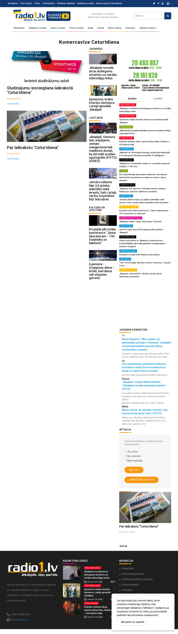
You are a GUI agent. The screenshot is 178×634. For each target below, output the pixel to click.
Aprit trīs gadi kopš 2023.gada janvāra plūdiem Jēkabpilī (144, 222)
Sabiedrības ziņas (128, 240)
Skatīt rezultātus (141, 468)
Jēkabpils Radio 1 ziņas (131, 211)
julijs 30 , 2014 (126, 536)
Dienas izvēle (126, 126)
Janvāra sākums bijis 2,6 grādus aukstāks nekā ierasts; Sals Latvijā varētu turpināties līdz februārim (102, 213)
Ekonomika (125, 248)
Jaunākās (132, 98)
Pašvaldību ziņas (127, 105)
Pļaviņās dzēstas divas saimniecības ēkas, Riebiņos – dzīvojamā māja (98, 614)
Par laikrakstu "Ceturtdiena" (33, 180)
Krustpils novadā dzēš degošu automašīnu (138, 244)
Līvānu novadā (58, 28)
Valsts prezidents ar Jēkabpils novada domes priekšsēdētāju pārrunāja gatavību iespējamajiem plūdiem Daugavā (145, 233)
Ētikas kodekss (130, 589)
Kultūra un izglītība (129, 200)
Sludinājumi (49, 3)
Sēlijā (90, 28)
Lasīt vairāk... (13, 120)
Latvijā (100, 28)
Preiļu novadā (76, 28)
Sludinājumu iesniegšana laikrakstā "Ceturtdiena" (40, 106)
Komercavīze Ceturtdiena (109, 3)
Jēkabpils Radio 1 (148, 28)
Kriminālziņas (126, 147)
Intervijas (130, 28)
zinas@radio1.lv (19, 624)
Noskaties (13, 3)
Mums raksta (114, 28)
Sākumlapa (18, 28)
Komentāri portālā (133, 578)
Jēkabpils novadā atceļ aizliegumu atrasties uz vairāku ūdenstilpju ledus (103, 79)
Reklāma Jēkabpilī (66, 3)
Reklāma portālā (85, 3)
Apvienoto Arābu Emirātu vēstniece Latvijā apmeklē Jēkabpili (102, 116)
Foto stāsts (26, 3)
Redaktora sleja (127, 179)
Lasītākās (157, 98)
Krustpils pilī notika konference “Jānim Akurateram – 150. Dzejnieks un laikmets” (102, 264)
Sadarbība (128, 573)
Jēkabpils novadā (37, 28)
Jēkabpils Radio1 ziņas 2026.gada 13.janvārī (139, 214)
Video (37, 3)
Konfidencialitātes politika (137, 584)
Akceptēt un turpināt (132, 622)
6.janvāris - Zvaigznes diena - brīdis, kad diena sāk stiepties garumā (101, 305)
